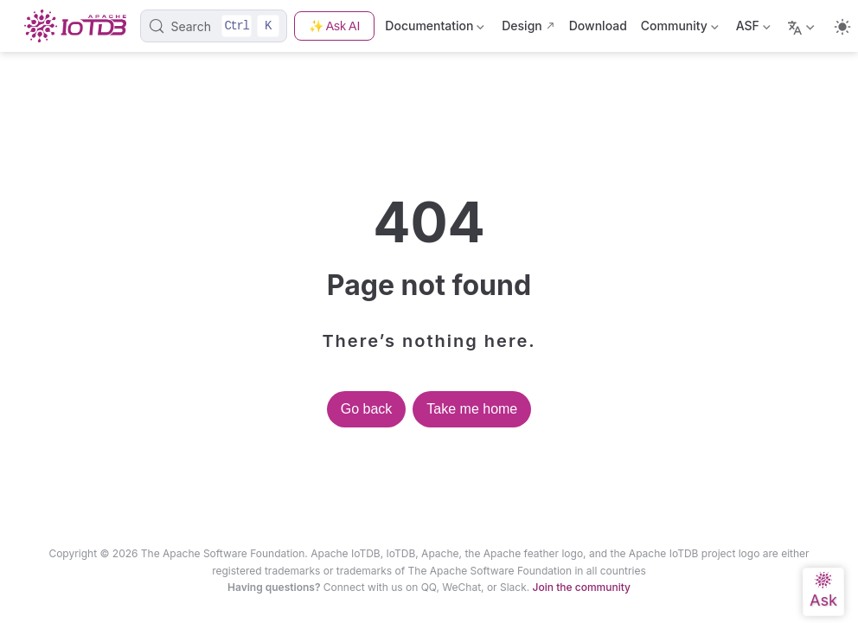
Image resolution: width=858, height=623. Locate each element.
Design (522, 25)
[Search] (213, 26)
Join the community (582, 587)
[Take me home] (80, 26)
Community (679, 29)
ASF (753, 29)
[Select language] (803, 26)
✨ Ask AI (335, 26)
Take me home (471, 408)
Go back (367, 408)
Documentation (436, 29)
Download (598, 25)
